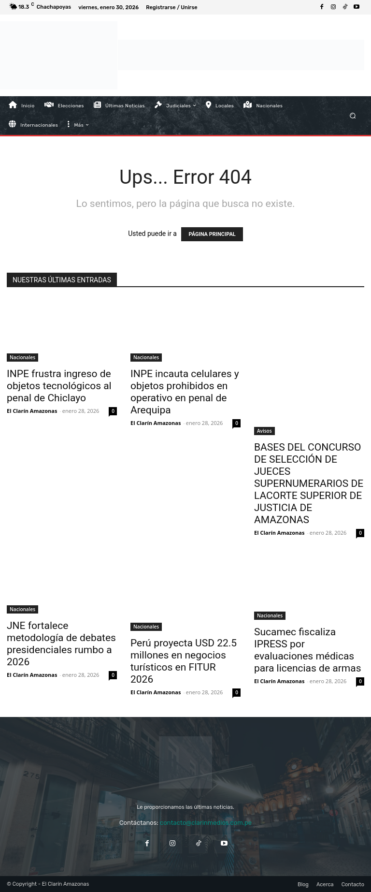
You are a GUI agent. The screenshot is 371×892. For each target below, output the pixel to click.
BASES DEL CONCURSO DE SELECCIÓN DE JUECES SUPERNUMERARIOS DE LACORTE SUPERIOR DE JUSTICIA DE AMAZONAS (308, 483)
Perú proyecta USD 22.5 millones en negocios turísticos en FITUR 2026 (183, 661)
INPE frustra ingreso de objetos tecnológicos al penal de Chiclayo (59, 386)
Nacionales (22, 357)
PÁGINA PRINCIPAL (211, 234)
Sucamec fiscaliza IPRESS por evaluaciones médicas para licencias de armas (307, 650)
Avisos (264, 430)
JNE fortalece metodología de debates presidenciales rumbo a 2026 (61, 644)
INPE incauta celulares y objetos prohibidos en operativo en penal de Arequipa (184, 392)
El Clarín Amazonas (32, 410)
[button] (352, 115)
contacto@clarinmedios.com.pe (206, 822)
